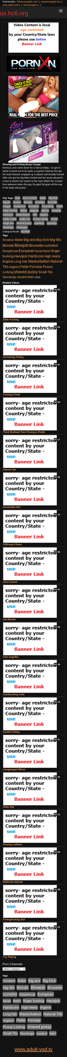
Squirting (51, 223)
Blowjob (28, 202)
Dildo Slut (8, 807)
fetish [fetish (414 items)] (47, 251)
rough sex (8, 223)
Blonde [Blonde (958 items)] (8, 245)
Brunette (52, 202)
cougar (6, 206)
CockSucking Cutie (14, 694)
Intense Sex (9, 469)
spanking (39, 223)
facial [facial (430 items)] (39, 251)
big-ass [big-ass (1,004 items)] (30, 240)
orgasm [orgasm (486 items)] (14, 267)
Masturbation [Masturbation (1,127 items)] (39, 261)
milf (35, 214)
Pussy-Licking (40, 219)
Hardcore (8, 214)
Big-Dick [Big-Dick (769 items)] (42, 240)
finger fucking (10, 210)
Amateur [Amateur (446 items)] (8, 240)
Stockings (8, 227)
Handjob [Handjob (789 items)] (20, 256)
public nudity (9, 219)
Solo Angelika (11, 657)
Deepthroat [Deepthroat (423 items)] (10, 251)
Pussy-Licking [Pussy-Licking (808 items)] (14, 1027)
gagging (34, 210)
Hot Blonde (9, 619)
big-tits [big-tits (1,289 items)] (55, 240)
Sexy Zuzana (10, 582)
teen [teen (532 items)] (31, 277)
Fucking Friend (11, 394)
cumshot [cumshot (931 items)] (51, 246)
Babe (43, 198)
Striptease (22, 227)
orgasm (44, 214)
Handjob (56, 210)
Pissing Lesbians (12, 844)
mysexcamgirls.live (50, 1)
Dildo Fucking (11, 319)
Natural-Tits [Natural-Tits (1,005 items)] (53, 1014)
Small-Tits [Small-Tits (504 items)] (45, 272)
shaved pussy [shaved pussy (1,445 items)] (26, 272)
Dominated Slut (11, 507)
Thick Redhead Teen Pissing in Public (24, 432)
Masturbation (23, 214)
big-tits (6, 202)
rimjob (54, 219)
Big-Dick (53, 198)
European (34, 206)
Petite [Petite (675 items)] (24, 267)
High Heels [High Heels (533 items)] (52, 256)
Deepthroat (19, 206)
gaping (45, 210)
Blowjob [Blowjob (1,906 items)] (21, 245)
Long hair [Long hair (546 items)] (21, 261)
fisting (23, 210)
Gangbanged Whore (14, 769)
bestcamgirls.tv (31, 5)
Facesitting (47, 206)
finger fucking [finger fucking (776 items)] (33, 1001)
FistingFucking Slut (14, 919)
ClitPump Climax (12, 544)
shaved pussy (24, 223)
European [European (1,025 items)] (27, 251)
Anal (17, 198)
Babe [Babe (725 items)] (19, 240)
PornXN (25, 231)
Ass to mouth (30, 198)
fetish (59, 206)
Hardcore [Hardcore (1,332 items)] (36, 256)
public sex (25, 219)
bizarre (17, 202)
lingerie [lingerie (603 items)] (8, 261)
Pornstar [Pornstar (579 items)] (36, 267)
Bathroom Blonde (13, 882)
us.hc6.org (14, 13)
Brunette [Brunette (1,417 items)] (36, 245)
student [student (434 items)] (22, 277)
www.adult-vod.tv (11, 5)
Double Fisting (11, 732)
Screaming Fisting (13, 357)
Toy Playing (9, 957)
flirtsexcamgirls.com (27, 1)
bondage (40, 202)
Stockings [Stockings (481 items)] (9, 277)
